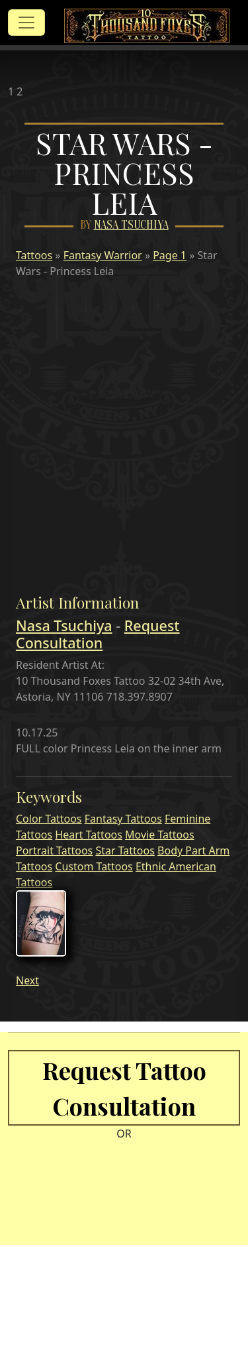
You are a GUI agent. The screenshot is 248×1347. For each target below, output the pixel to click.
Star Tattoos (124, 850)
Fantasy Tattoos (123, 818)
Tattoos (34, 255)
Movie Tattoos (159, 834)
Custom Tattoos (93, 866)
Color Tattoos (49, 818)
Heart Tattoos (88, 834)
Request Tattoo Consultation (124, 1088)
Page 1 (169, 255)
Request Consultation (98, 634)
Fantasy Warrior (102, 255)
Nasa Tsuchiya (131, 225)
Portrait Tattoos (54, 850)
